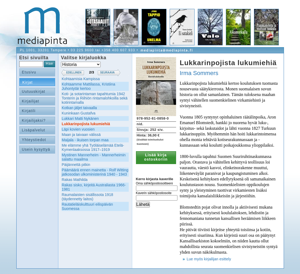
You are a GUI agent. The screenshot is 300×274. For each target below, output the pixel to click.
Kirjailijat (30, 101)
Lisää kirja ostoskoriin (156, 157)
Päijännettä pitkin (76, 164)
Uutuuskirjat (33, 91)
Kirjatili (29, 111)
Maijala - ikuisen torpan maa (85, 140)
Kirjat (27, 82)
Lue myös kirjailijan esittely (209, 259)
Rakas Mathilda (75, 179)
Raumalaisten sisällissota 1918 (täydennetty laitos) (87, 196)
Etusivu (29, 72)
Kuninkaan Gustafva (79, 113)
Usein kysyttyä (36, 149)
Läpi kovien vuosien (78, 129)
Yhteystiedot (34, 140)
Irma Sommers (199, 73)
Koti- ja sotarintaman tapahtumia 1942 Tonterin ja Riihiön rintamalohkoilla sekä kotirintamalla (95, 98)
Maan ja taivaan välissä (81, 134)
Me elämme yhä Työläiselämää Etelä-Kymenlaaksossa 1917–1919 (93, 147)
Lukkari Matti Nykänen (80, 118)
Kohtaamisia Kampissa (81, 79)
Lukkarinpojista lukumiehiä (86, 124)
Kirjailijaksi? (34, 120)
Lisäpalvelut (33, 130)
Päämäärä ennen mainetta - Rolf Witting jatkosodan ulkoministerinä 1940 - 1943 (95, 172)
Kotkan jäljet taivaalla (79, 108)
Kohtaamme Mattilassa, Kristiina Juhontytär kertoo (88, 86)
